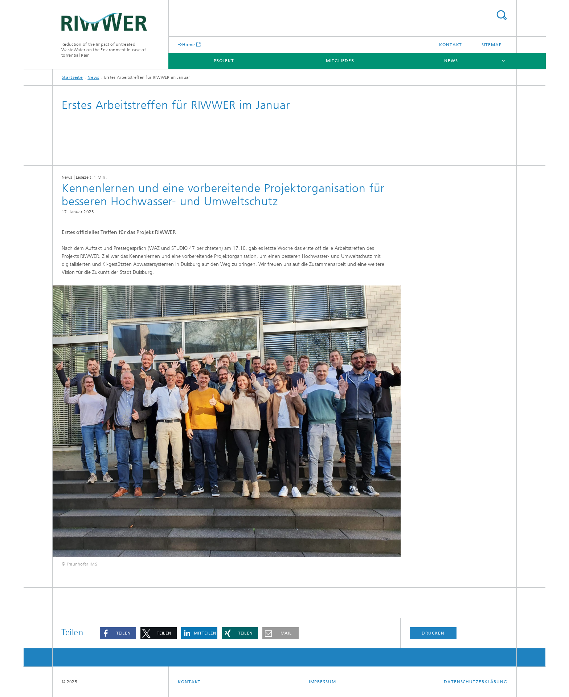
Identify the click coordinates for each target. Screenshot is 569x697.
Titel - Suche (501, 15)
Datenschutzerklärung (475, 681)
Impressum (322, 681)
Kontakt (450, 44)
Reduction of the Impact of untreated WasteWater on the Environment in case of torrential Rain (103, 50)
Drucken (433, 633)
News (451, 60)
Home (188, 44)
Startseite (72, 77)
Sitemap (492, 44)
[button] (118, 633)
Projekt (224, 60)
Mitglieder (340, 60)
